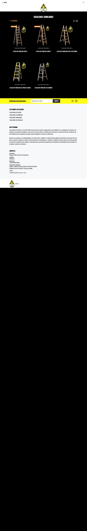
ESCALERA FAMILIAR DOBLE (43, 98)
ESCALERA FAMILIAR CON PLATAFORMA (43, 265)
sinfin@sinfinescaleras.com (17, 516)
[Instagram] (76, 444)
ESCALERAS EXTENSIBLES (16, 463)
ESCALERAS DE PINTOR (15, 456)
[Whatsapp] (72, 444)
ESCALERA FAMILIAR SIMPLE (43, 181)
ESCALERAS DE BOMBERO (16, 458)
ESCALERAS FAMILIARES (43, 95)
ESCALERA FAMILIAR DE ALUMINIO (43, 431)
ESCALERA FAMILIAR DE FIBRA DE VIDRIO (43, 348)
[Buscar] (83, 2)
